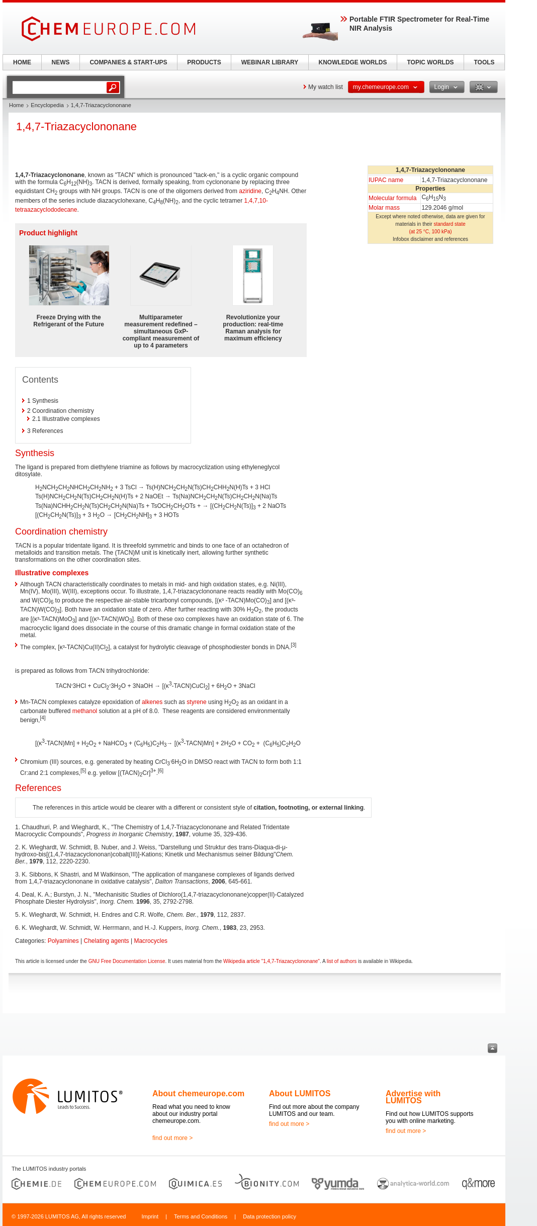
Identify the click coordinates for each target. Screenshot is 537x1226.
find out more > (172, 1138)
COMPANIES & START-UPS (128, 62)
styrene (196, 702)
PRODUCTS (204, 62)
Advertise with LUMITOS (413, 1097)
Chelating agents (106, 940)
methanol (84, 711)
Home (16, 105)
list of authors (341, 961)
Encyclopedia (47, 105)
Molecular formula (392, 198)
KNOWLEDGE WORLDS (353, 62)
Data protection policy (269, 1216)
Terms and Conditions (200, 1216)
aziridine (250, 191)
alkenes (152, 702)
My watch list (325, 87)
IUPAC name (386, 180)
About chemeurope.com (198, 1093)
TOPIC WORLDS (430, 62)
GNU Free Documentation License (126, 961)
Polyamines (63, 940)
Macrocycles (150, 940)
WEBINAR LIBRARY (270, 62)
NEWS (61, 62)
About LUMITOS (299, 1093)
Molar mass (384, 207)
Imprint (149, 1216)
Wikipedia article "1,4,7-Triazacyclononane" (271, 961)
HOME (22, 62)
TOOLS (484, 62)
